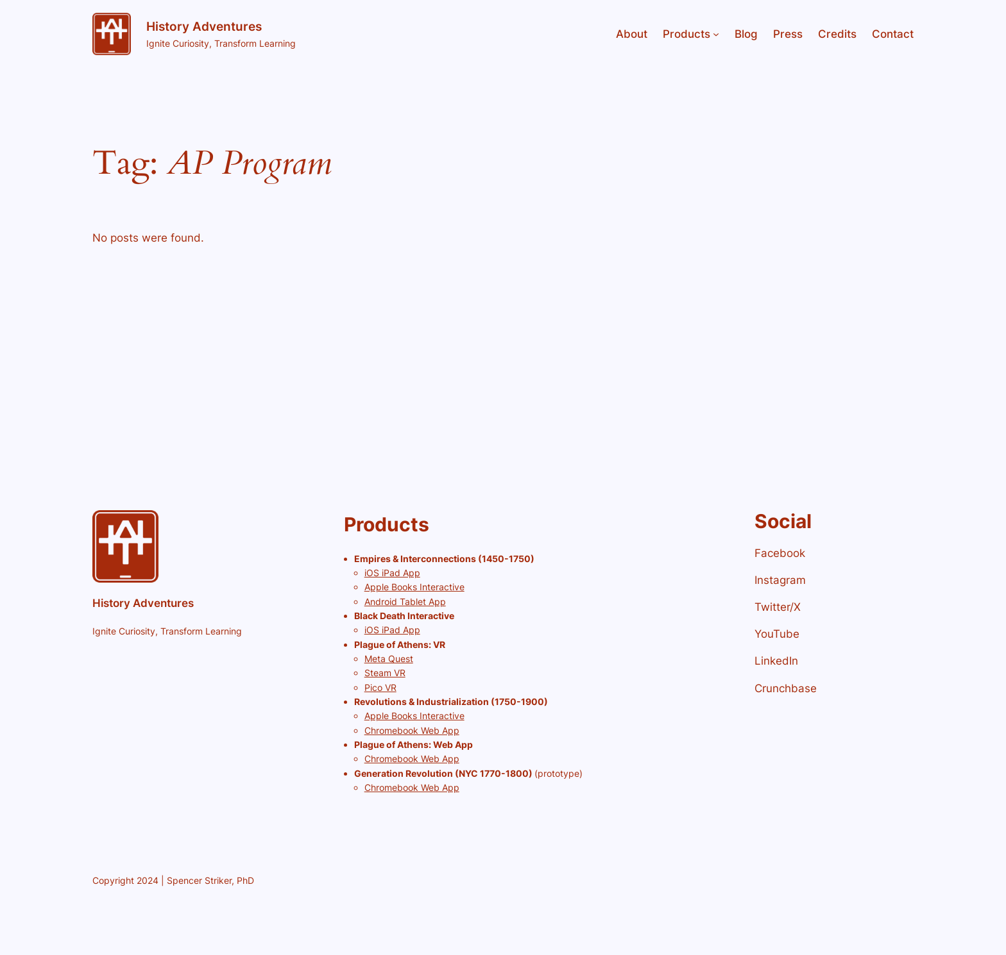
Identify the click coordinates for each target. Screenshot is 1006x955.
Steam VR (384, 672)
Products (686, 34)
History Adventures (204, 26)
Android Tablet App (405, 601)
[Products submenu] (716, 34)
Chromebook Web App (411, 730)
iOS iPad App (392, 572)
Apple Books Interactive (414, 586)
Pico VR (380, 687)
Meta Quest (388, 658)
